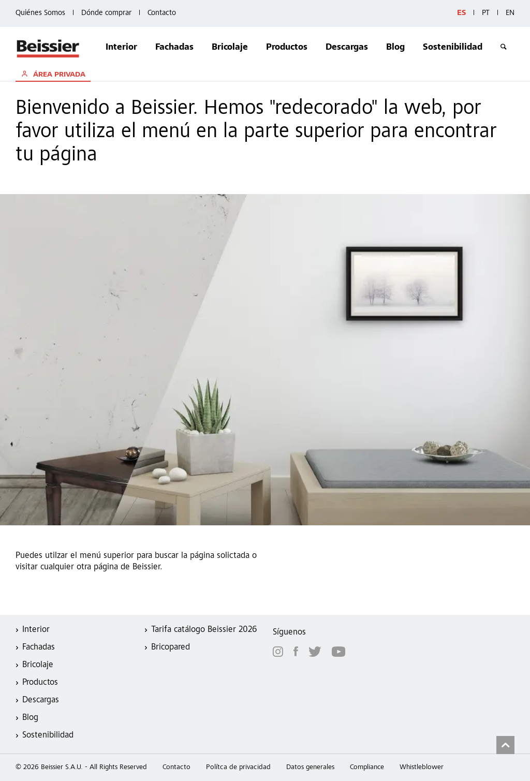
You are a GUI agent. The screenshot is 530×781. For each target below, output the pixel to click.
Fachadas (174, 47)
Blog (395, 47)
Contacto (162, 13)
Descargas (347, 47)
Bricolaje (230, 47)
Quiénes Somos (40, 13)
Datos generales (310, 767)
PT (486, 13)
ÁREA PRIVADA (58, 75)
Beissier (48, 48)
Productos (286, 47)
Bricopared (170, 647)
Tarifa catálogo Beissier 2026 (204, 630)
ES (461, 13)
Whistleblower (422, 767)
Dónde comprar (106, 13)
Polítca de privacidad (238, 767)
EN (510, 13)
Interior (121, 47)
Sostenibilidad (452, 47)
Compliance (367, 767)
